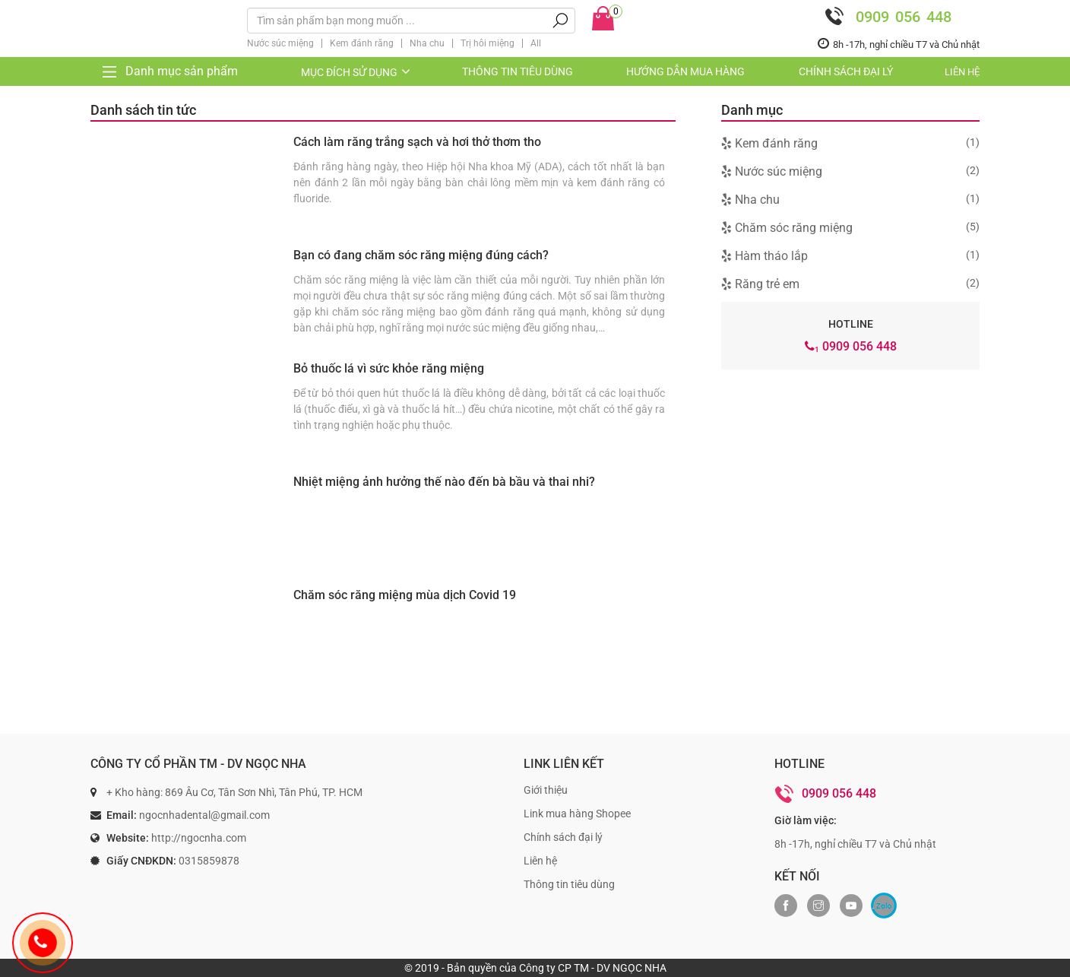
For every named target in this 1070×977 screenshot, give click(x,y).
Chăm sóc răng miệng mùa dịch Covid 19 (404, 595)
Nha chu (427, 43)
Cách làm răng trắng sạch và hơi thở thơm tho (417, 142)
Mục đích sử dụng (357, 72)
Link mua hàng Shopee (577, 813)
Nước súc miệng (280, 43)
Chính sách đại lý (846, 71)
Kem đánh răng (362, 43)
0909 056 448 (884, 16)
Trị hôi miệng (487, 43)
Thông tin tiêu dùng (517, 71)
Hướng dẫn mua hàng (685, 71)
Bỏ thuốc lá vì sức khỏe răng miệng (388, 368)
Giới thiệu (546, 790)
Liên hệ (962, 72)
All (535, 43)
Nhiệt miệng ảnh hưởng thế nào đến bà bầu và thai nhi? (444, 481)
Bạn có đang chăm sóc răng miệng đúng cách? (421, 255)
